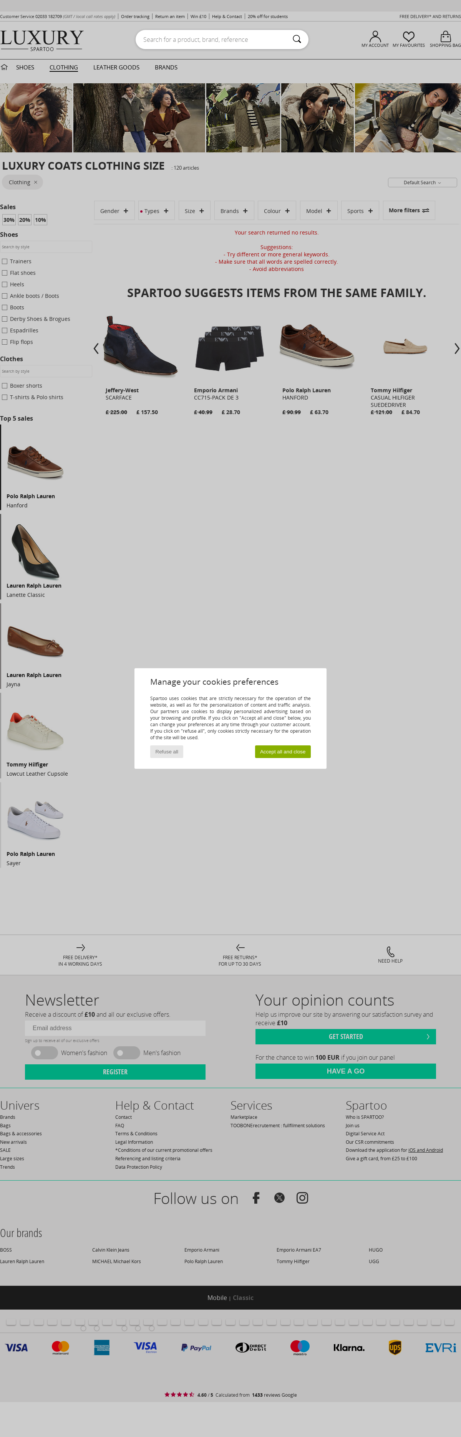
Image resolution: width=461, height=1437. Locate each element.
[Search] (297, 39)
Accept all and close (283, 752)
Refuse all (167, 752)
